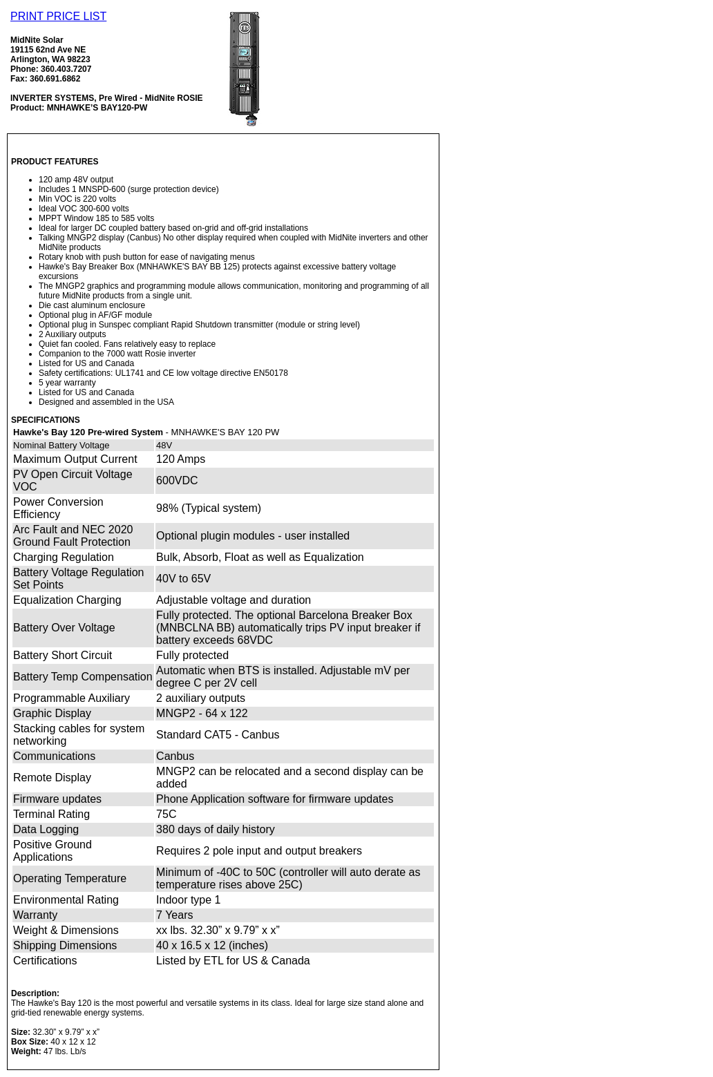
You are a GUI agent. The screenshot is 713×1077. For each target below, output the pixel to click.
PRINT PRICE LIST (58, 16)
